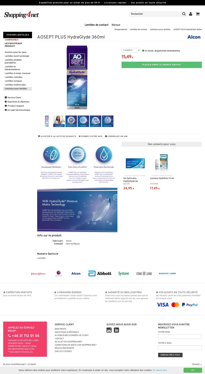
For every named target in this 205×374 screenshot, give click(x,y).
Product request (14, 106)
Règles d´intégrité (64, 348)
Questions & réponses (17, 101)
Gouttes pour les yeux (15, 52)
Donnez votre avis (90, 136)
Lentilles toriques (13, 81)
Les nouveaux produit (13, 45)
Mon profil (61, 329)
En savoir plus (160, 370)
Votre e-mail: (165, 343)
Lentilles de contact (96, 25)
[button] (197, 14)
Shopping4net (121, 29)
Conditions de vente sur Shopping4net (76, 345)
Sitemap (32, 364)
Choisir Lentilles (17, 35)
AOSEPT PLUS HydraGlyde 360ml (187, 29)
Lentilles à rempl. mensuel (17, 73)
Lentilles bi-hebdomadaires (12, 68)
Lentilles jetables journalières (13, 61)
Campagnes (11, 40)
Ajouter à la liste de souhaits (57, 136)
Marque (116, 25)
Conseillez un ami (116, 136)
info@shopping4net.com (21, 349)
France (197, 364)
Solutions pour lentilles (160, 29)
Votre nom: (164, 332)
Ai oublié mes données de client (72, 335)
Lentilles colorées (13, 77)
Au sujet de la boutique (17, 110)
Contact (59, 338)
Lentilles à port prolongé (17, 56)
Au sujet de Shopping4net (68, 342)
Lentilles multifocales (15, 85)
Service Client (13, 97)
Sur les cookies (63, 351)
